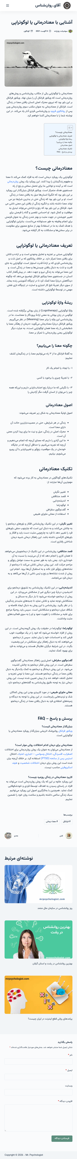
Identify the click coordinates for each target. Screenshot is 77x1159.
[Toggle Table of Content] (68, 127)
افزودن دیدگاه (65, 1101)
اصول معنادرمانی (66, 145)
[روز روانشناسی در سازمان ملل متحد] (38, 884)
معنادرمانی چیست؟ (63, 132)
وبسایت (68, 1086)
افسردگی (58, 754)
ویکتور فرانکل (65, 731)
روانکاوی (61, 111)
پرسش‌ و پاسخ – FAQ (64, 152)
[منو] (7, 5)
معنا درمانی (52, 821)
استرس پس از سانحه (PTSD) (56, 758)
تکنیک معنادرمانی (65, 148)
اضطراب (68, 754)
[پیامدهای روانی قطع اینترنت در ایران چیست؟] (38, 995)
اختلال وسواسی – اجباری (38, 754)
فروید (53, 111)
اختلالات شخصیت (29, 763)
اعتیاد (21, 754)
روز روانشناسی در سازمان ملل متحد (54, 908)
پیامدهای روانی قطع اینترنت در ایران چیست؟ (50, 1019)
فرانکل (67, 821)
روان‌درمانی (12, 182)
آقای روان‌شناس (47, 5)
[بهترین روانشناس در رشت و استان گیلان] (38, 939)
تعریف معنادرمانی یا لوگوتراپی (60, 136)
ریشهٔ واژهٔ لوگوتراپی (65, 139)
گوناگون (27, 31)
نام (70, 1055)
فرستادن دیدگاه (62, 1138)
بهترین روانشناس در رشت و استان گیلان (52, 964)
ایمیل (69, 1071)
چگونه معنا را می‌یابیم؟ (64, 142)
